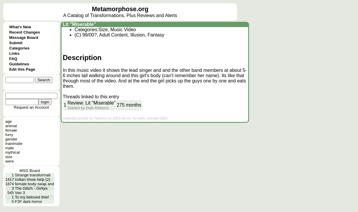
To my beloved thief (32, 197)
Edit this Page (22, 69)
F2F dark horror (28, 201)
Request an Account (31, 107)
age (8, 121)
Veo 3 (20, 193)
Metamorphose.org (120, 9)
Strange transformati (33, 175)
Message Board (23, 37)
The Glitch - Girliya (31, 188)
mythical (12, 152)
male (9, 148)
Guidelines (19, 64)
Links (14, 53)
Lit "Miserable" (79, 24)
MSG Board (29, 170)
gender (11, 139)
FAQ (13, 59)
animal (11, 126)
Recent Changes (24, 32)
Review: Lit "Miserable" (91, 102)
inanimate (13, 143)
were (9, 161)
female (11, 130)
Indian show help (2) (32, 179)
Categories (19, 48)
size (8, 157)
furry (9, 134)
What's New (20, 27)
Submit (15, 43)
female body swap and (34, 184)
